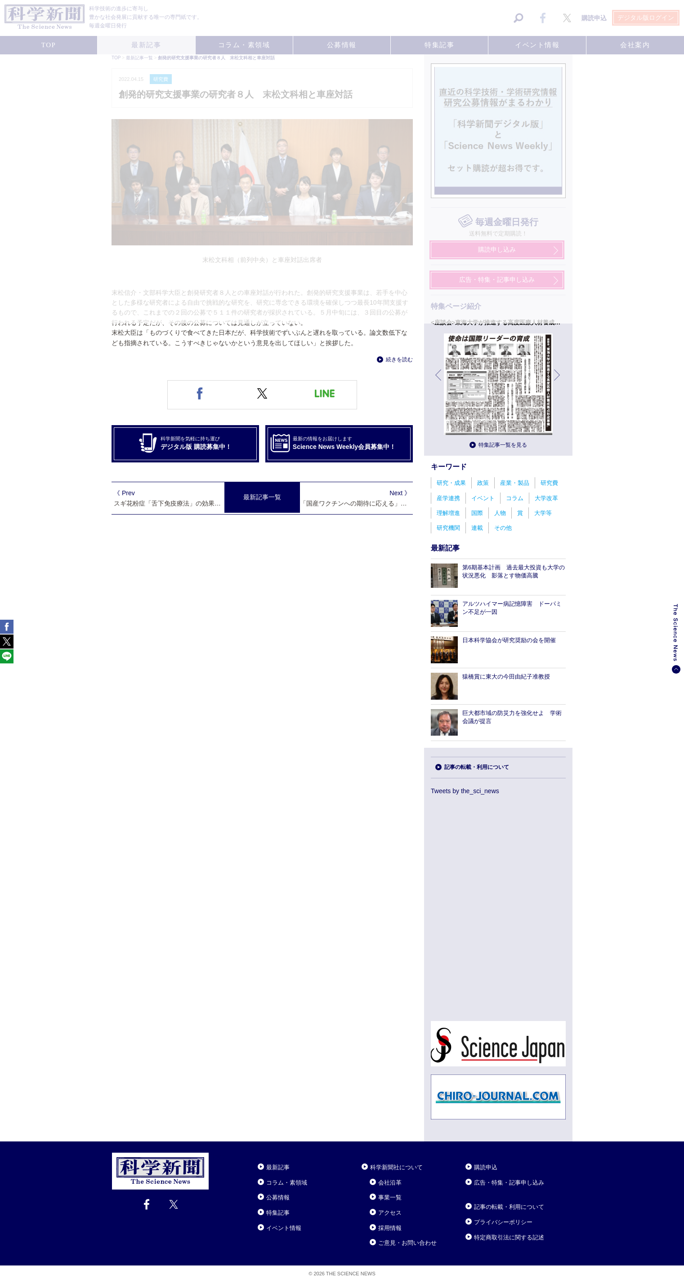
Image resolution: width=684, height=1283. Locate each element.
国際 (477, 513)
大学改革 (546, 498)
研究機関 (448, 527)
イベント (483, 498)
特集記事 (278, 1212)
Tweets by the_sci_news (465, 791)
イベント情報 (283, 1228)
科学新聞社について (396, 1167)
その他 (503, 527)
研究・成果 (451, 482)
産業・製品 (514, 482)
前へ (439, 381)
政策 (483, 482)
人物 (500, 513)
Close (217, 1156)
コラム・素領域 (286, 1182)
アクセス (390, 1212)
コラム (514, 498)
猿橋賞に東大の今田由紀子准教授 (506, 676)
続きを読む (399, 359)
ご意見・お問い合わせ (407, 1242)
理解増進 (448, 513)
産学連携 (448, 498)
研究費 (549, 482)
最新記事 (278, 1167)
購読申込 (485, 1167)
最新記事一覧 (262, 497)
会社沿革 (390, 1182)
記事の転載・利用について (476, 767)
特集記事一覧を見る (502, 445)
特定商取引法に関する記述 (509, 1237)
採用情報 (390, 1228)
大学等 (543, 513)
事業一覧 (390, 1197)
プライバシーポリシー (503, 1222)
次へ (557, 381)
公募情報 (278, 1197)
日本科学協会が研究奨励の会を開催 (509, 640)
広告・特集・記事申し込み (509, 1182)
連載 (477, 527)
